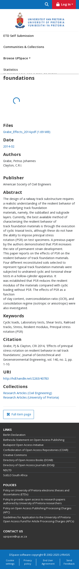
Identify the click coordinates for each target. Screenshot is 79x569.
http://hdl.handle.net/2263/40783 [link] (26, 378)
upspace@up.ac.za (15, 536)
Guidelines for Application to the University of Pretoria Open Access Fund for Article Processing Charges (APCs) (38, 519)
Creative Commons (15, 455)
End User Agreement (48, 562)
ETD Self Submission (18, 36)
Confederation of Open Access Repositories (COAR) (35, 450)
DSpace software (20, 555)
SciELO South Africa (15, 475)
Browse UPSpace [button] (15, 58)
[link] (26, 132)
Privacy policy (28, 562)
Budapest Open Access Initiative (23, 445)
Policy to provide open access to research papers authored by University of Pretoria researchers (34, 501)
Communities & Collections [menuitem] (23, 47)
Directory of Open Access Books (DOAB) (28, 460)
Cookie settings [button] (10, 562)
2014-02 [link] (8, 146)
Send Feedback (69, 562)
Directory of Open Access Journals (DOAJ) (28, 465)
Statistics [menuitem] (10, 70)
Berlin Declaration (14, 435)
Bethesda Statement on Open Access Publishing (33, 440)
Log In (63, 4)
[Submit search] (47, 4)
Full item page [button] (19, 414)
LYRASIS (65, 555)
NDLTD (7, 470)
